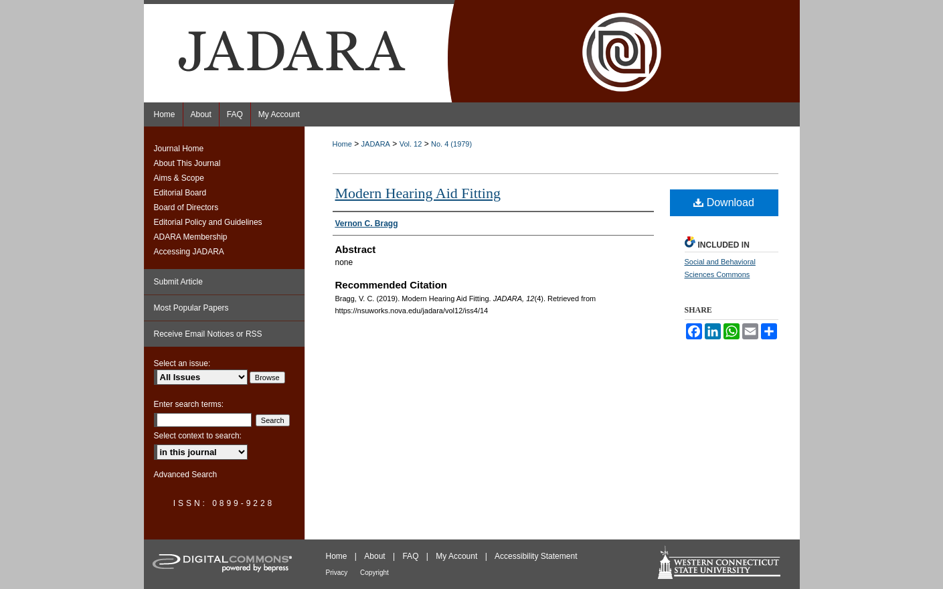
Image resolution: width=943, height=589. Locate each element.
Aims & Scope (179, 178)
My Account (457, 556)
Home (342, 144)
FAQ (411, 556)
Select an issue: (182, 363)
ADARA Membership (191, 237)
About (376, 556)
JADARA (375, 144)
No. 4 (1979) (451, 144)
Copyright (374, 572)
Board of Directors (186, 207)
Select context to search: (198, 435)
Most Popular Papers (191, 308)
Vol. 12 (411, 144)
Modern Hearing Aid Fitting (418, 193)
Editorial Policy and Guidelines (208, 222)
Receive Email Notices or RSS (208, 334)
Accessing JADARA (189, 251)
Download (723, 202)
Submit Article (178, 281)
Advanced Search (186, 474)
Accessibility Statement (536, 556)
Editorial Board (180, 192)
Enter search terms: (189, 404)
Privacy (338, 572)
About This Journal (187, 163)
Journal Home (179, 148)
